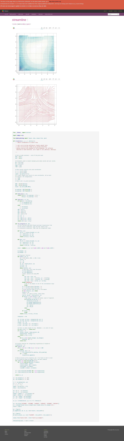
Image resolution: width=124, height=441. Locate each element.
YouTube (45, 437)
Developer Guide (49, 14)
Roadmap (26, 434)
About (105, 11)
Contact (6, 434)
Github (120, 11)
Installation (13, 14)
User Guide (20, 14)
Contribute (46, 431)
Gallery (110, 11)
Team (6, 432)
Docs (115, 11)
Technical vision (27, 432)
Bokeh (6, 11)
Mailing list (46, 432)
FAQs (25, 431)
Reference (34, 14)
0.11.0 (6, 14)
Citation (26, 435)
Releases (41, 14)
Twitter (45, 435)
